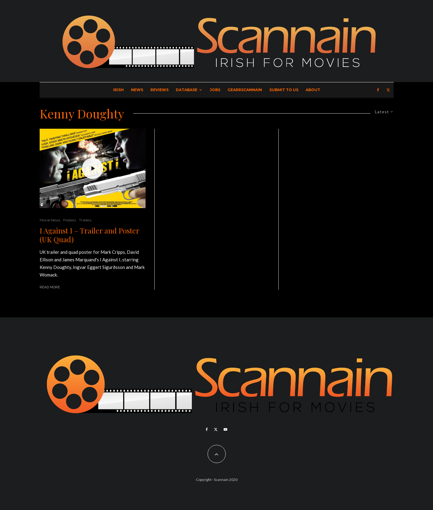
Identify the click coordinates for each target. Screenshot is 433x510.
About (313, 90)
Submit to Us (283, 90)
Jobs (215, 90)
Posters (69, 220)
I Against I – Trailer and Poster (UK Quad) (89, 235)
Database (186, 90)
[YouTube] (225, 429)
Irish (118, 90)
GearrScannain (245, 90)
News (137, 90)
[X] (388, 90)
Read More (50, 287)
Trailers (85, 220)
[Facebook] (378, 90)
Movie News (50, 220)
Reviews (159, 90)
